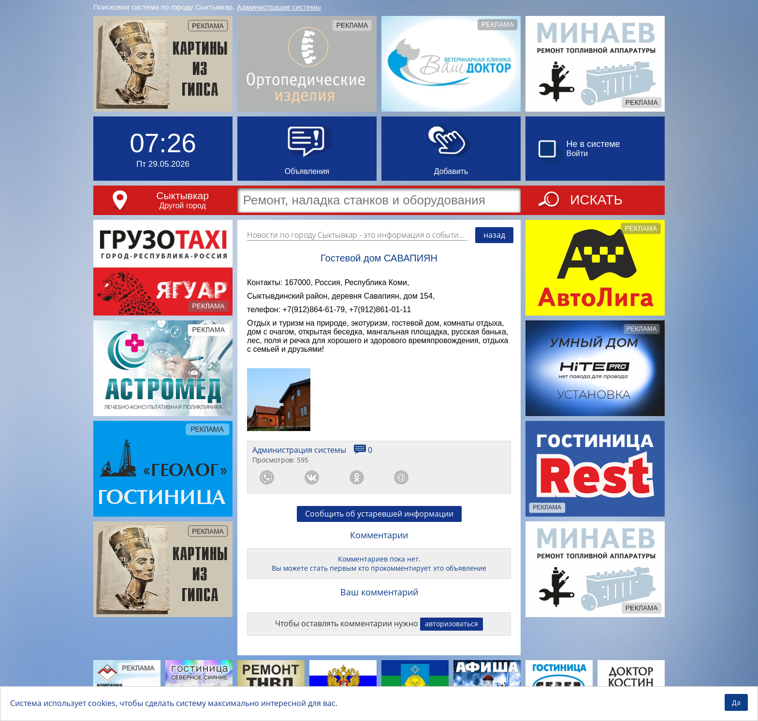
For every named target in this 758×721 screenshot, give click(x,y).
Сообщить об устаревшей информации (379, 513)
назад (494, 235)
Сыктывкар (182, 195)
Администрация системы (279, 7)
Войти (577, 153)
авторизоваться (451, 623)
